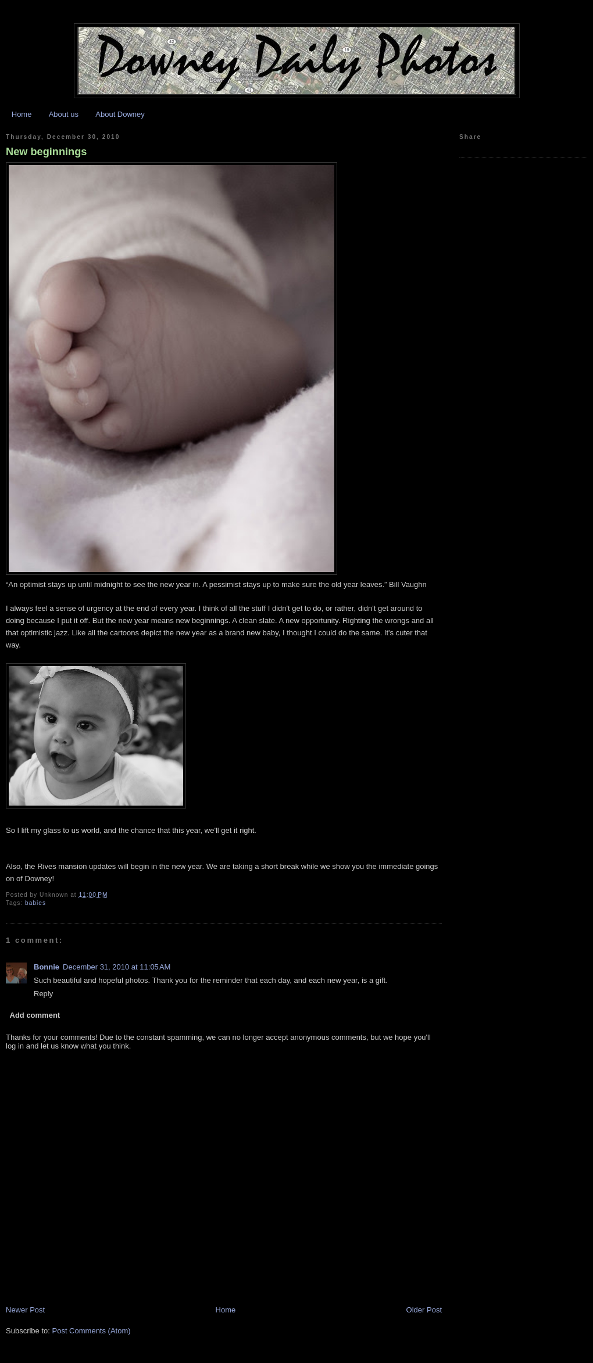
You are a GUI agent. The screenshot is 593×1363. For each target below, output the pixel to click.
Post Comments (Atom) (91, 1330)
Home (22, 114)
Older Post (424, 1309)
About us (63, 114)
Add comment (35, 1015)
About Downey (120, 114)
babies (35, 903)
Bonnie (46, 967)
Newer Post (25, 1309)
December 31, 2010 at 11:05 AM (116, 967)
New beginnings (46, 152)
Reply (43, 993)
